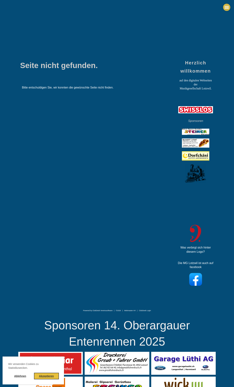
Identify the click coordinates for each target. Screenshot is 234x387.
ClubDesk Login (145, 310)
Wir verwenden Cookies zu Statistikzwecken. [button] (23, 366)
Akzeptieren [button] (46, 376)
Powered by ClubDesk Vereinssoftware (97, 310)
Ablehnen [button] (20, 376)
